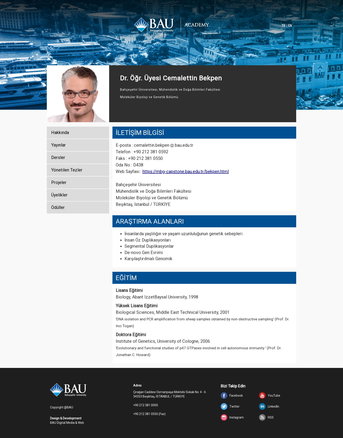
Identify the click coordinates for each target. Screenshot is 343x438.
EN (290, 25)
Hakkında (60, 132)
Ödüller (58, 207)
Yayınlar (58, 145)
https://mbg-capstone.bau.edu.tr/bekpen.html (185, 171)
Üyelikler (59, 195)
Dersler (58, 157)
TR (283, 25)
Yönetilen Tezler (66, 170)
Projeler (58, 182)
